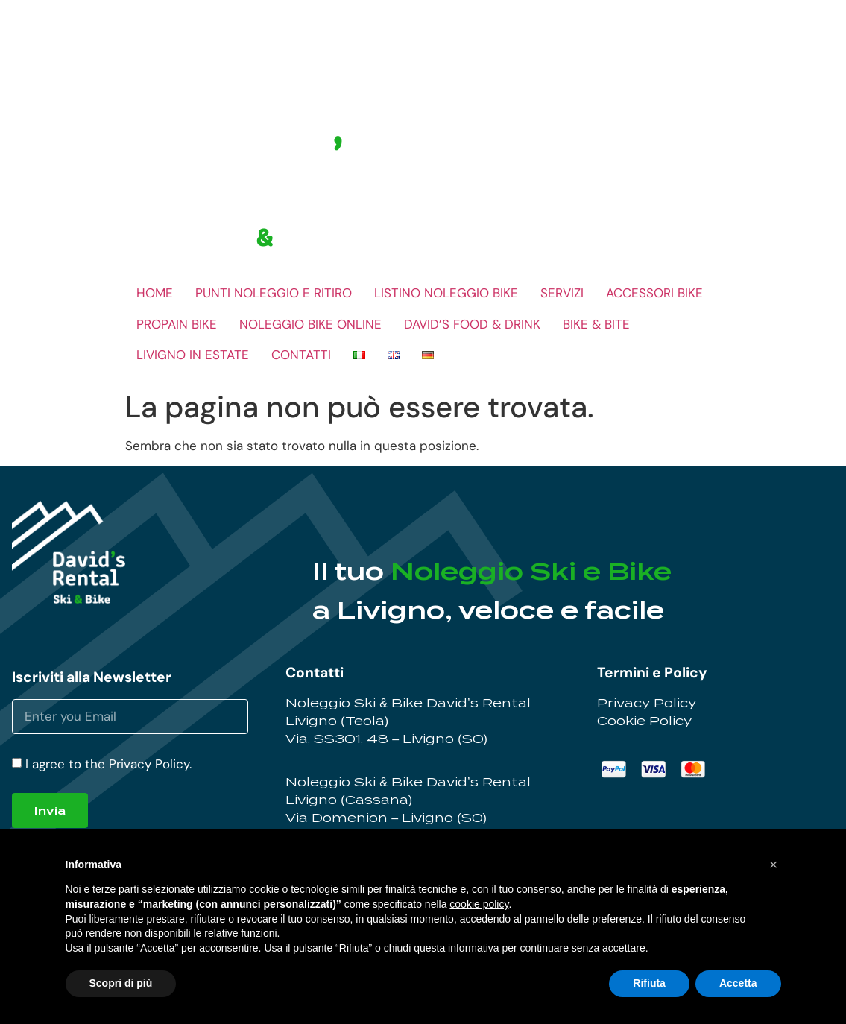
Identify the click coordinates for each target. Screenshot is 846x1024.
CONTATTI (301, 355)
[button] (774, 864)
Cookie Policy (644, 721)
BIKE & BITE (596, 324)
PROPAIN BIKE (176, 324)
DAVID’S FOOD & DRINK (472, 324)
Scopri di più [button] (121, 983)
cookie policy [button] (478, 904)
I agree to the (108, 764)
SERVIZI (562, 293)
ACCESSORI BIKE (654, 293)
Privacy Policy (646, 703)
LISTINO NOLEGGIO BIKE (446, 293)
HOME (154, 293)
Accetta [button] (738, 983)
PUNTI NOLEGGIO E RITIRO (273, 293)
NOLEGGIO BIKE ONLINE (310, 324)
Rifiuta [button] (649, 983)
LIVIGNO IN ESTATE (192, 355)
